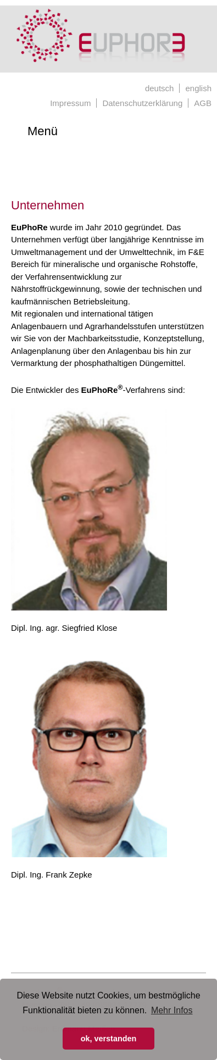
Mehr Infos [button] (172, 1010)
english (198, 88)
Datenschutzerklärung (142, 103)
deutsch (159, 88)
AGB (203, 103)
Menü (42, 131)
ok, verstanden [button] (109, 1038)
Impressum (70, 103)
